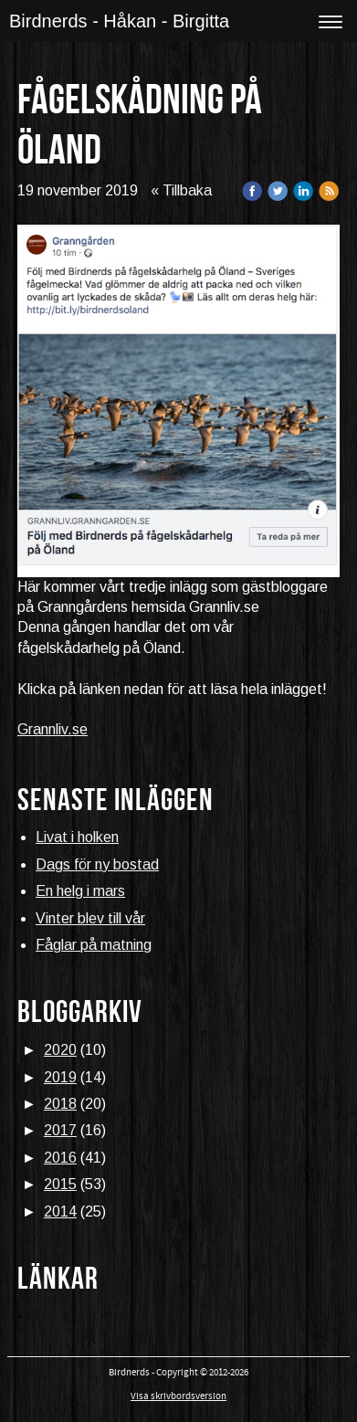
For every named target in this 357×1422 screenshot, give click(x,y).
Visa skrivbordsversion (178, 1396)
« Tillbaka (181, 190)
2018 (60, 1103)
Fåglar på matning (94, 945)
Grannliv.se (52, 729)
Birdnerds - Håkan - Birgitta (119, 21)
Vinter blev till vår (90, 918)
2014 (60, 1211)
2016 (60, 1157)
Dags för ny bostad (97, 864)
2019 (60, 1077)
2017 (60, 1130)
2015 (60, 1184)
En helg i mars (80, 891)
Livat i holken (77, 837)
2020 (60, 1050)
